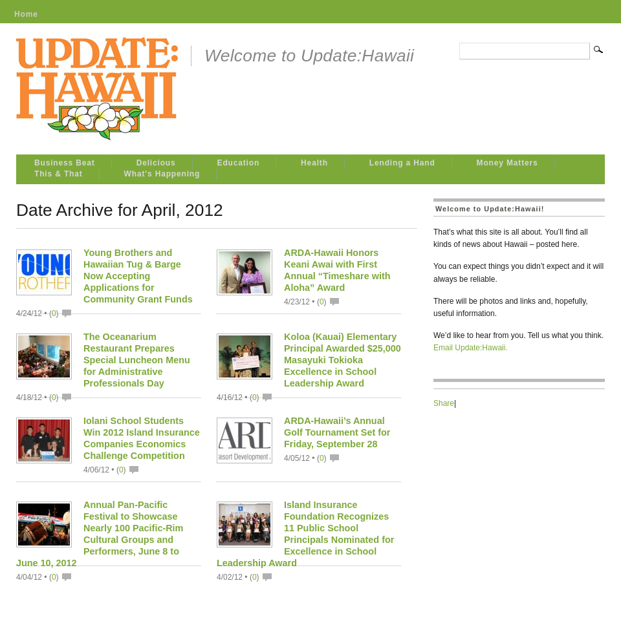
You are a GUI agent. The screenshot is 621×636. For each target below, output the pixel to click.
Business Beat (64, 162)
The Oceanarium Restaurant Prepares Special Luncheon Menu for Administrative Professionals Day (136, 360)
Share (443, 403)
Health (314, 162)
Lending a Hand (402, 162)
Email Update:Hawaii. (470, 347)
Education (238, 162)
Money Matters (507, 162)
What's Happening (162, 173)
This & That (58, 173)
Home (26, 14)
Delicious (156, 162)
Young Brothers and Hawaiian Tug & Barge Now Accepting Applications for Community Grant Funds (138, 276)
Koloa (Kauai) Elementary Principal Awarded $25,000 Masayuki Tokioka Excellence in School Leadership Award (342, 360)
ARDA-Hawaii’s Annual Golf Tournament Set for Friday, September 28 (337, 432)
